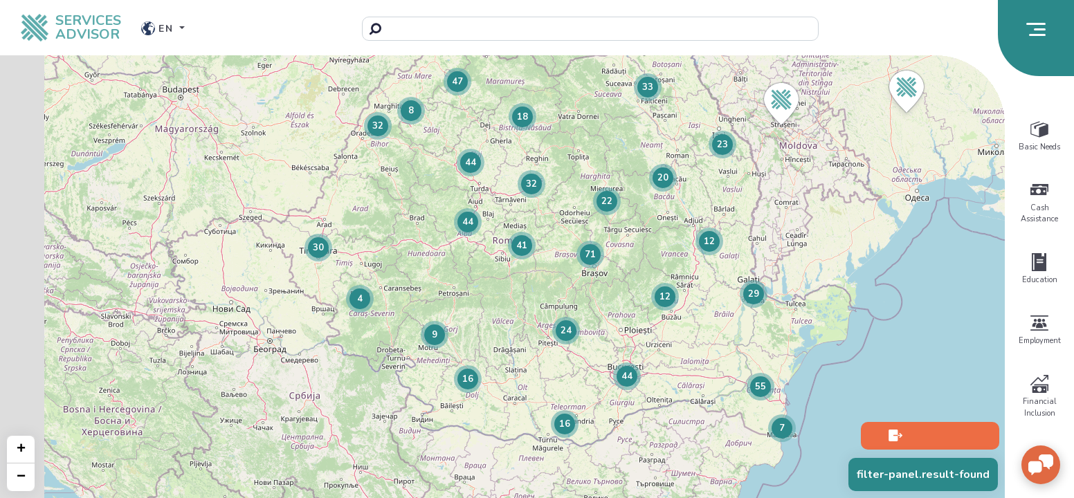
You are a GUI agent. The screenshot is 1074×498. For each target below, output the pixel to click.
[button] (906, 92)
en (159, 28)
